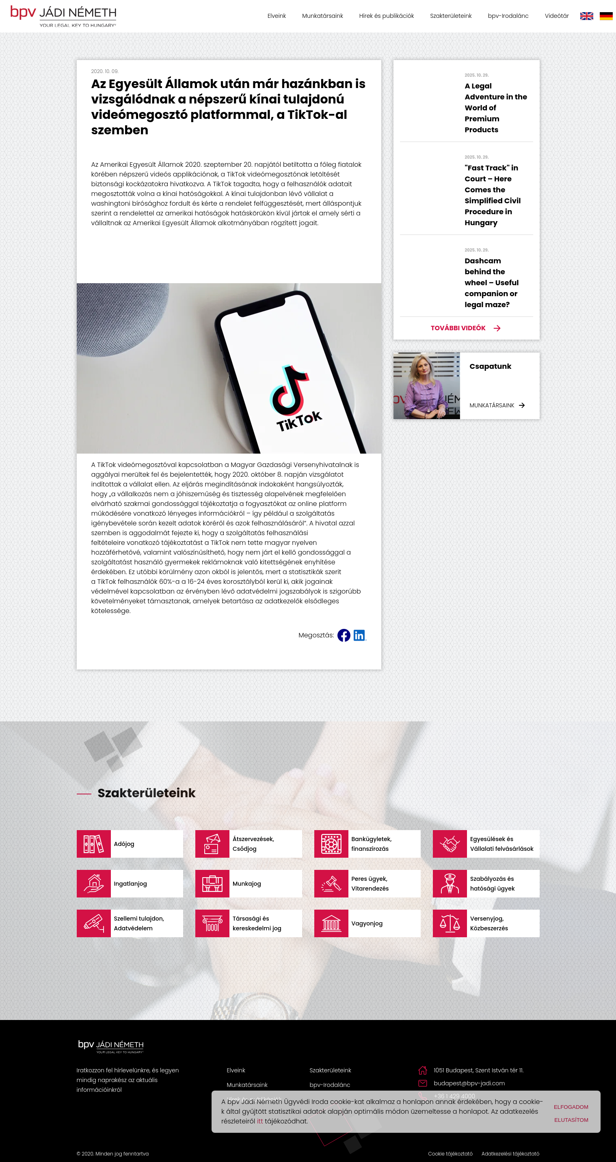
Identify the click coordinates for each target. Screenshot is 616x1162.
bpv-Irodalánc (508, 16)
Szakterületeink (450, 16)
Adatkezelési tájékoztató (510, 1153)
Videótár (557, 16)
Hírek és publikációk (386, 16)
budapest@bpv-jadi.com (469, 1083)
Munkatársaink (322, 16)
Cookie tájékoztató (450, 1153)
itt (260, 1121)
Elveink (277, 16)
